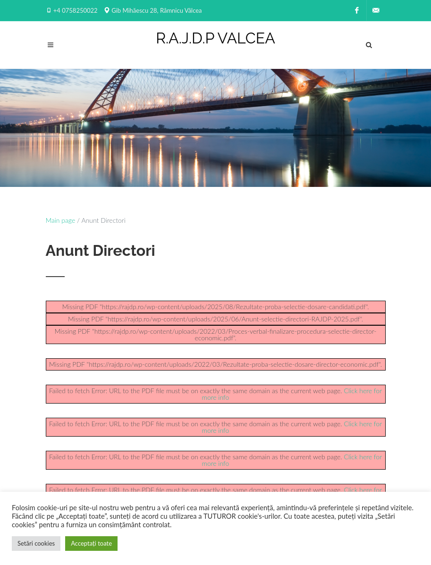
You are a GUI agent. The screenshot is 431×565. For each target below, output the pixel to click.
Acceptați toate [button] (91, 543)
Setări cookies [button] (36, 543)
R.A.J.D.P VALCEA (215, 38)
